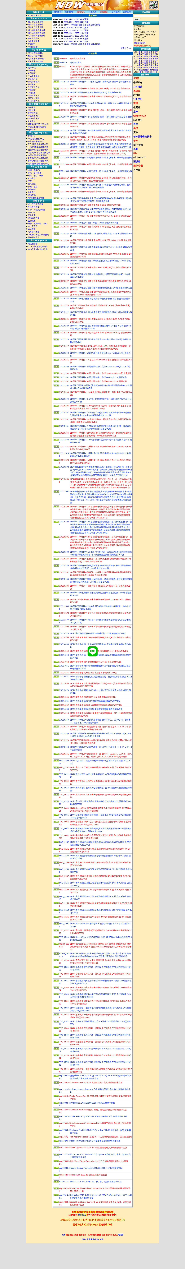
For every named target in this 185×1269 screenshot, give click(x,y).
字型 (30, 181)
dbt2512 (62, 66)
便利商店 (82, 1215)
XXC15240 (64, 198)
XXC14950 (64, 637)
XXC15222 (64, 312)
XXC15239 (64, 205)
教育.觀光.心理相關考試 (38, 158)
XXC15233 (64, 240)
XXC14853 (64, 709)
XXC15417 (64, 88)
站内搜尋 (69, 12)
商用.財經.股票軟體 (36, 198)
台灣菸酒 (32, 73)
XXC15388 (64, 123)
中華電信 (32, 90)
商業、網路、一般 (35, 175)
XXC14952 (64, 662)
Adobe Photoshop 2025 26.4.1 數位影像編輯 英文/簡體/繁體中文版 (98, 1116)
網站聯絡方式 (75, 62)
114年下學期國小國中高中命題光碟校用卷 (82, 25)
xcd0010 (63, 62)
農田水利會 (32, 79)
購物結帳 (81, 12)
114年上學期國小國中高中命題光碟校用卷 (82, 44)
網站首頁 (58, 12)
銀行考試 (32, 68)
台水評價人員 (33, 101)
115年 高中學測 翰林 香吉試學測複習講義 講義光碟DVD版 (95, 701)
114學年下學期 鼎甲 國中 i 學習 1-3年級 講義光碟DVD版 (94, 223)
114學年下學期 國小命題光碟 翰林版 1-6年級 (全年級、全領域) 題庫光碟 (101, 164)
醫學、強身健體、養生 (37, 223)
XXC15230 (64, 261)
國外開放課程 (33, 237)
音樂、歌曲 (32, 187)
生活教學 (32, 221)
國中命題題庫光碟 (35, 24)
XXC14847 (64, 672)
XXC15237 (64, 216)
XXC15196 (64, 399)
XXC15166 (64, 433)
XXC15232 (64, 247)
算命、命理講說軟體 (36, 210)
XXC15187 (64, 572)
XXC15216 (64, 130)
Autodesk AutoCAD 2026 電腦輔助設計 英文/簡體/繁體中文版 (96, 1082)
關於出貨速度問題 (77, 58)
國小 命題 (138, 145)
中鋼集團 (32, 93)
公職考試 (32, 107)
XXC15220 (64, 326)
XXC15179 (64, 740)
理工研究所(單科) (35, 53)
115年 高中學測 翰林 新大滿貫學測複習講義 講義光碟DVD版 (96, 705)
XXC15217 (64, 346)
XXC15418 (64, 92)
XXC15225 (64, 292)
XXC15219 (64, 332)
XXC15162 (64, 377)
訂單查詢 (116, 12)
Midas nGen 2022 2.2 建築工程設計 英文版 (88, 1175)
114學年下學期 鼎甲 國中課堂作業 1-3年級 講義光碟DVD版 (95, 205)
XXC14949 (64, 651)
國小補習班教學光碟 (36, 30)
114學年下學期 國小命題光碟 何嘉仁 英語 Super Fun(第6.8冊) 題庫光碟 (100, 373)
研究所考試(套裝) (35, 61)
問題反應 (92, 12)
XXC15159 (64, 720)
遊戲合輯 (32, 192)
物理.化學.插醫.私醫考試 (38, 155)
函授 (135, 128)
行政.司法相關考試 (36, 139)
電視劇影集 (32, 244)
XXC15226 (64, 288)
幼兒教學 (32, 229)
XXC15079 (64, 690)
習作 (135, 141)
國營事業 (32, 84)
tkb (135, 153)
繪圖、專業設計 (34, 170)
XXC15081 (64, 677)
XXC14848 (64, 644)
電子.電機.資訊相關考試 (38, 144)
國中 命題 (138, 165)
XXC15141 (64, 754)
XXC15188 (64, 579)
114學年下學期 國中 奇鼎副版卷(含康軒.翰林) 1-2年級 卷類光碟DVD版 (100, 88)
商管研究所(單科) (35, 56)
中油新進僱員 (33, 76)
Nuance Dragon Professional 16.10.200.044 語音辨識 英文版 (96, 1168)
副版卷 (136, 161)
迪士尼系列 (32, 226)
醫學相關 (32, 189)
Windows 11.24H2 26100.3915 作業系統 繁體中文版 (92, 1103)
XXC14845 (64, 697)
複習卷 (136, 107)
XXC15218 (64, 339)
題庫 (135, 124)
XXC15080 (64, 683)
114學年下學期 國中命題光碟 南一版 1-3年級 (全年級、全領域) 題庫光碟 (101, 191)
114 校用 (137, 99)
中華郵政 (32, 70)
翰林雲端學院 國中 (142, 136)
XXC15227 (64, 281)
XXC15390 (64, 110)
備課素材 (137, 82)
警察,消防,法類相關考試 (38, 161)
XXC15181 (64, 426)
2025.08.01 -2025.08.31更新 (76, 41)
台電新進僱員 (33, 82)
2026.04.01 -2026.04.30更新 (76, 19)
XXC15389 (64, 117)
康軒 (135, 111)
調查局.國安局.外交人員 (38, 124)
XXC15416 (64, 82)
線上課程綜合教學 (35, 204)
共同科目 (32, 136)
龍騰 (135, 103)
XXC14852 (64, 705)
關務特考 (32, 129)
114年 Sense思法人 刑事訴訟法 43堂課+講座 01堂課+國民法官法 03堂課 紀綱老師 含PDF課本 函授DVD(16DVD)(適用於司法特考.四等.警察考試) (100, 947)
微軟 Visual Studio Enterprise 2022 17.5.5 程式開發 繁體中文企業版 (99, 1161)
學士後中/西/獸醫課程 (37, 127)
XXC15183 (64, 552)
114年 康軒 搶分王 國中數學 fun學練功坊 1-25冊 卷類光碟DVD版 (98, 633)
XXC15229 (64, 267)
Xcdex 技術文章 (35, 15)
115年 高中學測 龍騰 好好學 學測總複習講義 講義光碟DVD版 (96, 709)
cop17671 (63, 1137)
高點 (135, 149)
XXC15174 (64, 727)
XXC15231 (64, 254)
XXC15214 (64, 144)
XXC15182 (64, 419)
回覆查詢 (104, 12)
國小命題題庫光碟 (35, 22)
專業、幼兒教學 (34, 173)
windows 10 (139, 116)
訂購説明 (127, 12)
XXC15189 (64, 599)
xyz (63, 1235)
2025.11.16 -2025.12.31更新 (76, 30)
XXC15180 (64, 733)
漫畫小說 (32, 212)
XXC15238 (64, 209)
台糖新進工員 (33, 95)
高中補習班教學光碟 (36, 36)
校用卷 (136, 95)
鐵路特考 (32, 110)
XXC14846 (64, 655)
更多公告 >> (126, 48)
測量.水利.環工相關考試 (38, 150)
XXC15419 (64, 96)
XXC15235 (64, 227)
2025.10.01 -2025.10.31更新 (76, 36)
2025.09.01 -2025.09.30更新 (76, 39)
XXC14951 (64, 666)
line (123, 1220)
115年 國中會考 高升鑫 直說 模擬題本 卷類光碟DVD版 (93, 672)
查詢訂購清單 (140, 43)
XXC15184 (64, 586)
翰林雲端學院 (33, 38)
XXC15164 (64, 373)
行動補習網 (32, 47)
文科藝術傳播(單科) (36, 59)
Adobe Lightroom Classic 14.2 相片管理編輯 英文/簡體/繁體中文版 (98, 1148)
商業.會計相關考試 (36, 141)
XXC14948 (64, 633)
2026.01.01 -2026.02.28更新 (76, 27)
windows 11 (139, 157)
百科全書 (32, 215)
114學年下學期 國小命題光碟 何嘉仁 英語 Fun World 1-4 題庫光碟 (98, 381)
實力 (135, 132)
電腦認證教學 (33, 218)
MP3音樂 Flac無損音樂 (38, 249)
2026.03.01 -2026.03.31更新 (76, 22)
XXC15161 (64, 381)
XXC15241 (64, 360)
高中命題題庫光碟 (35, 27)
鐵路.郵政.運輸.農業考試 (38, 164)
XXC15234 (64, 233)
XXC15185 (64, 559)
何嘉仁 (136, 78)
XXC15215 (64, 137)
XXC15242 (64, 353)
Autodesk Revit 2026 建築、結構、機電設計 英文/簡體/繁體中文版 (98, 1110)
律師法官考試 (33, 118)
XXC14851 (64, 701)
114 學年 (137, 120)
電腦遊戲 (32, 195)
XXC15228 (64, 274)
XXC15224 (64, 299)
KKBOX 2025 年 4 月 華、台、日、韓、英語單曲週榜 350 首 (96, 1181)
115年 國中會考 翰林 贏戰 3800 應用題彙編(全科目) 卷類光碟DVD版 (99, 651)
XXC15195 (64, 406)
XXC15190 (64, 593)
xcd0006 (63, 58)
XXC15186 (64, 565)
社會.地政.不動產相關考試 (39, 152)
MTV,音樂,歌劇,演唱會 (37, 246)
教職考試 (32, 121)
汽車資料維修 (33, 232)
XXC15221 (64, 319)
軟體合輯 (32, 178)
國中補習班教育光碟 (36, 33)
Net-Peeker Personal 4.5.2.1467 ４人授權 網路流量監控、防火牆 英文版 (101, 1137)
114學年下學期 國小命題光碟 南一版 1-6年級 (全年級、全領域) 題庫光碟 (101, 171)
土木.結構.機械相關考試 (38, 147)
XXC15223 (64, 305)
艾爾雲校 (32, 44)
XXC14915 (64, 713)
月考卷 (136, 170)
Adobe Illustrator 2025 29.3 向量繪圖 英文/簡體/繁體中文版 (95, 1141)
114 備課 (137, 86)
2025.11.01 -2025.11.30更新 (76, 33)
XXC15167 (64, 412)
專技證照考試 (33, 116)
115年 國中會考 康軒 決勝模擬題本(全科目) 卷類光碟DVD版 (95, 662)
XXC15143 (64, 747)
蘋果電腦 (32, 184)
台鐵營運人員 (33, 87)
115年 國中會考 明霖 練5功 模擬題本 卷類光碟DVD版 (93, 697)
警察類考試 (32, 113)
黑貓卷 (136, 91)
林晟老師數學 (33, 41)
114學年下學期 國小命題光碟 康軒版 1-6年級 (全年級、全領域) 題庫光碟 (101, 157)
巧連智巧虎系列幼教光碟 (38, 234)
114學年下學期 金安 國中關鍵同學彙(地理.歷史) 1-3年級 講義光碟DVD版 (101, 288)
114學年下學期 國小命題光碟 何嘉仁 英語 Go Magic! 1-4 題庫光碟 (98, 377)
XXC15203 (64, 392)
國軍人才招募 (33, 98)
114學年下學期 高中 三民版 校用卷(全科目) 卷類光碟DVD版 (95, 92)
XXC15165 (64, 366)
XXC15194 (64, 385)
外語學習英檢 (33, 207)
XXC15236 (64, 223)
